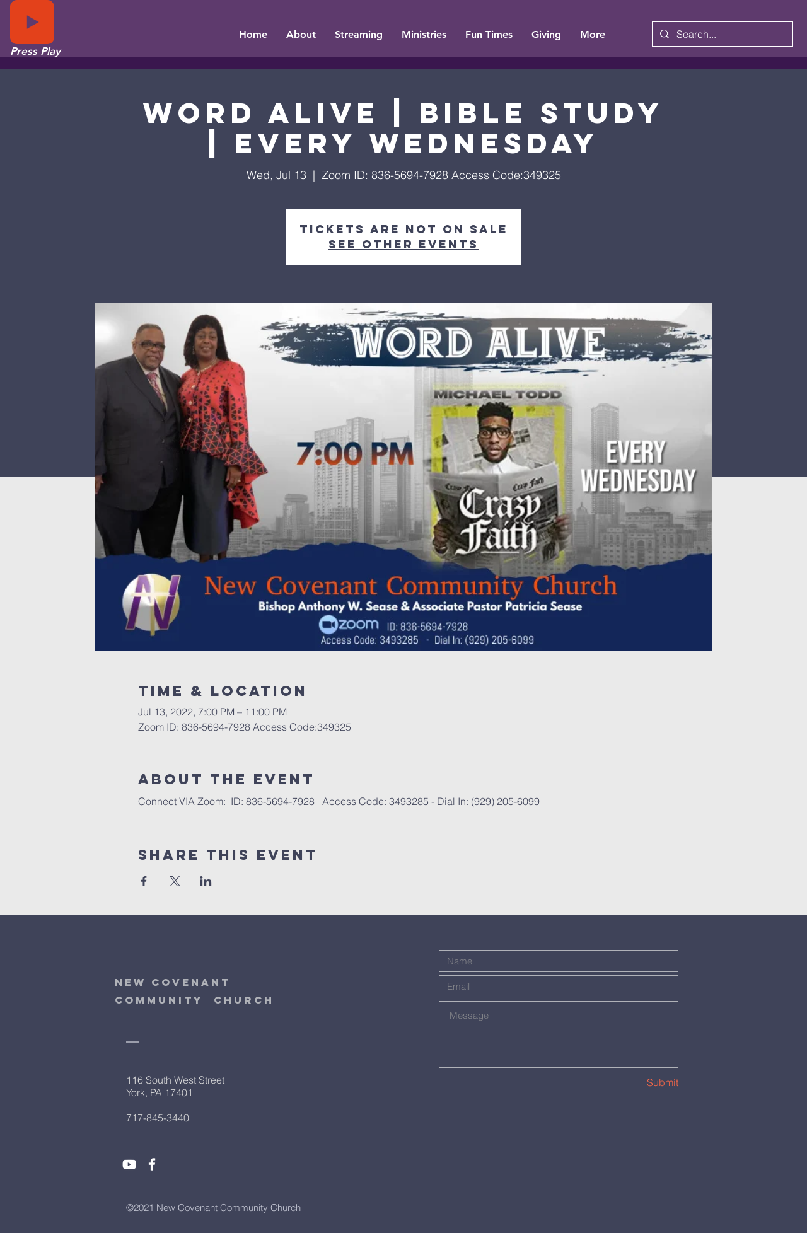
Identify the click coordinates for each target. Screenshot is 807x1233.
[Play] (32, 22)
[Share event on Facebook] (144, 881)
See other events (403, 244)
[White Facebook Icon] (152, 1164)
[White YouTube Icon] (129, 1164)
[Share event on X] (175, 881)
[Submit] (633, 1083)
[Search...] (721, 34)
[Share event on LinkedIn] (206, 881)
